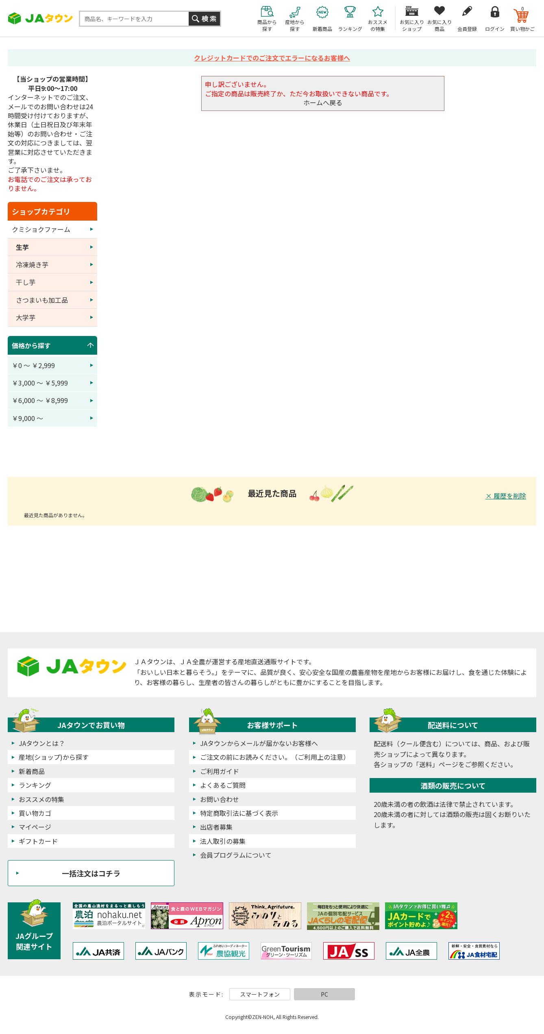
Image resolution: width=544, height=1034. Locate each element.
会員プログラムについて (236, 855)
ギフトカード (38, 841)
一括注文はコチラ (91, 873)
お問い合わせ (219, 799)
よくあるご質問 (223, 785)
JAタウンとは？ (42, 743)
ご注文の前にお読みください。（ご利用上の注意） (275, 757)
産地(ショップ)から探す (54, 757)
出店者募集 (216, 827)
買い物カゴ (35, 813)
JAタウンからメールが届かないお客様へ (259, 743)
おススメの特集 (41, 799)
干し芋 (25, 282)
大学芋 (25, 317)
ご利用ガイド (219, 771)
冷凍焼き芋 (32, 264)
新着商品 (32, 771)
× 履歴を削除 (505, 496)
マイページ (35, 827)
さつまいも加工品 (42, 300)
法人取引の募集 (223, 841)
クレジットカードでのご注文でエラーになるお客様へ (272, 58)
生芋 (22, 247)
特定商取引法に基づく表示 (239, 813)
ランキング (35, 785)
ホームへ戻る (322, 102)
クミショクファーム (41, 229)
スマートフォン (260, 994)
